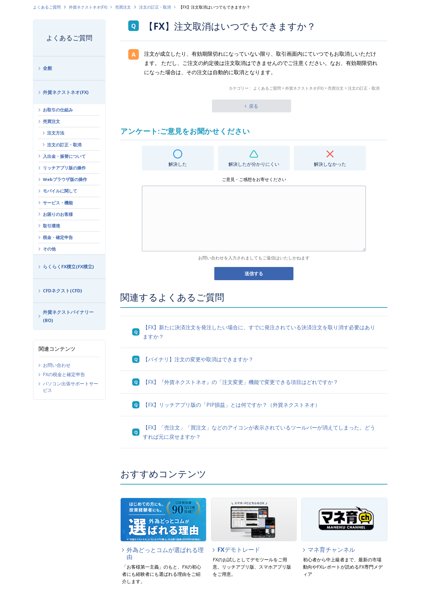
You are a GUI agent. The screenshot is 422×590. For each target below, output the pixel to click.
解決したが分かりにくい (253, 164)
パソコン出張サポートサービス (70, 386)
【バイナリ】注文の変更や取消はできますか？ (198, 359)
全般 (47, 68)
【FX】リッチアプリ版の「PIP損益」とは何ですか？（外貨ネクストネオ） (231, 404)
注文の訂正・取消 (155, 7)
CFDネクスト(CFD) (62, 290)
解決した (177, 164)
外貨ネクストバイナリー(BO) (68, 316)
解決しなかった (330, 164)
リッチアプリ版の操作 (64, 168)
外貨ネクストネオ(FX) (88, 7)
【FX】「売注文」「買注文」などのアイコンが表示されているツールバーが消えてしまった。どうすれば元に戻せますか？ (259, 432)
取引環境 (51, 226)
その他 (49, 249)
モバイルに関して (60, 191)
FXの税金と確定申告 (64, 374)
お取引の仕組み (58, 110)
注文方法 (55, 133)
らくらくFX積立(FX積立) (68, 266)
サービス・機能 (58, 203)
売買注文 (123, 7)
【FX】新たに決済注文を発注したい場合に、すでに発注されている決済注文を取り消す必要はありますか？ (259, 332)
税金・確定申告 (58, 237)
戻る (253, 106)
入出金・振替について (64, 156)
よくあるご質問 (47, 7)
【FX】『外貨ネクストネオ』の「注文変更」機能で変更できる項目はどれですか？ (240, 382)
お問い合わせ (57, 365)
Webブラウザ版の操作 (65, 179)
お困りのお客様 (58, 214)
